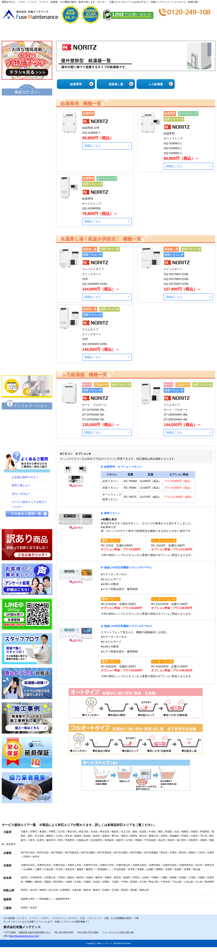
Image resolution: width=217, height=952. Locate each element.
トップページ (19, 32)
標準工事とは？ (21, 485)
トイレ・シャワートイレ (27, 221)
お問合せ (197, 32)
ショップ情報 (161, 32)
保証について (27, 416)
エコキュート (27, 102)
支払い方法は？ (21, 493)
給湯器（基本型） (27, 115)
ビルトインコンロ (27, 287)
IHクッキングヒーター (27, 300)
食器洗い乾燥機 (27, 340)
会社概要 (55, 32)
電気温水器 (27, 168)
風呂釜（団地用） (27, 194)
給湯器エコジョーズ (27, 128)
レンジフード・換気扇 (27, 327)
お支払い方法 (126, 32)
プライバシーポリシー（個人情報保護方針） (27, 442)
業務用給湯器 (27, 208)
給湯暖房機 (27, 155)
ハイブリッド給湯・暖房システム (27, 141)
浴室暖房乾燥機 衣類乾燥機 (27, 260)
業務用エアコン (27, 366)
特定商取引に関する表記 (27, 429)
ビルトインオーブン (27, 313)
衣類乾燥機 (27, 247)
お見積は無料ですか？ (25, 477)
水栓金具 (27, 274)
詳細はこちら (92, 145)
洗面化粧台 (27, 234)
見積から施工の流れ (90, 32)
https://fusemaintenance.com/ (24, 936)
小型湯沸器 (27, 181)
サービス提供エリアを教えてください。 (29, 504)
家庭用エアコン (27, 353)
